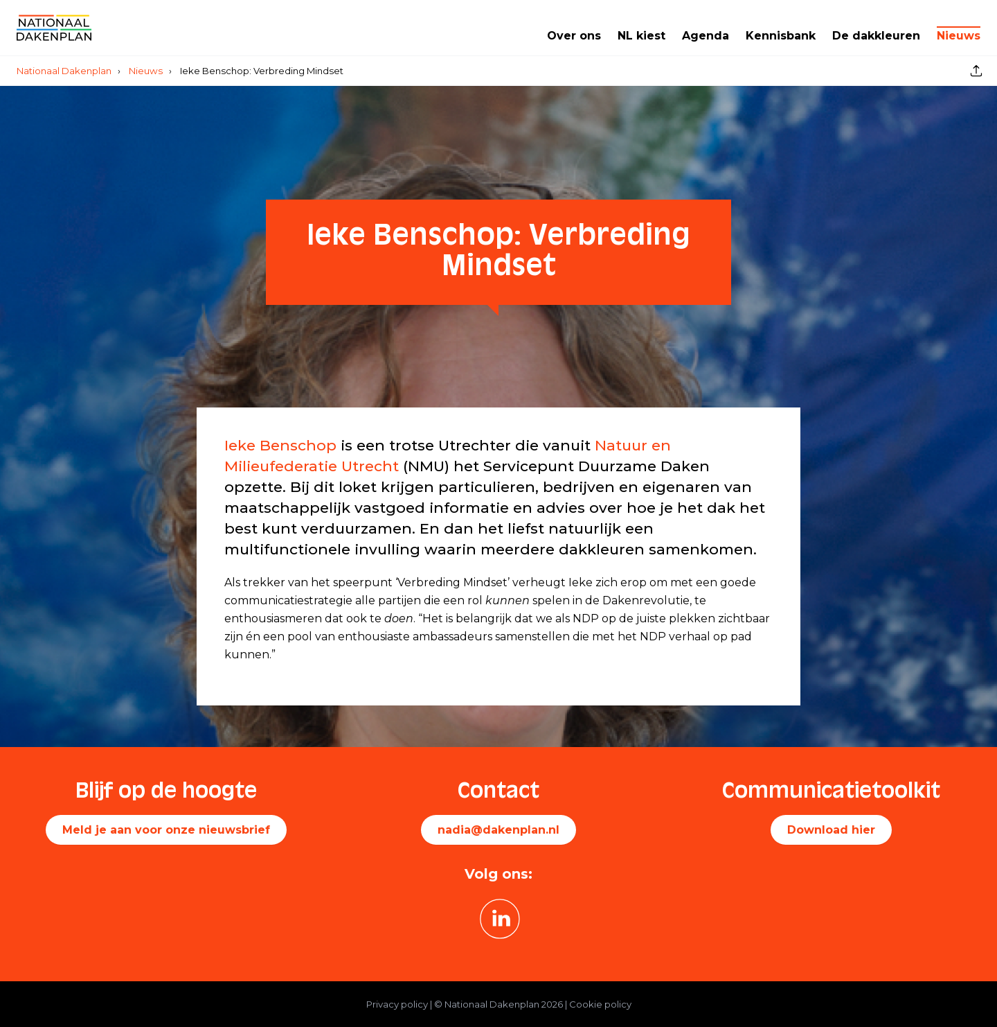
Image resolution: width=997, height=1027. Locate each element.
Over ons (574, 35)
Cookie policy (600, 1004)
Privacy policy (397, 1004)
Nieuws (958, 35)
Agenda (705, 35)
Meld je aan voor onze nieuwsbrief (166, 829)
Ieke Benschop (280, 445)
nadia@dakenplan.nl (498, 829)
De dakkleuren (876, 35)
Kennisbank (781, 35)
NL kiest (641, 35)
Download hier (831, 829)
